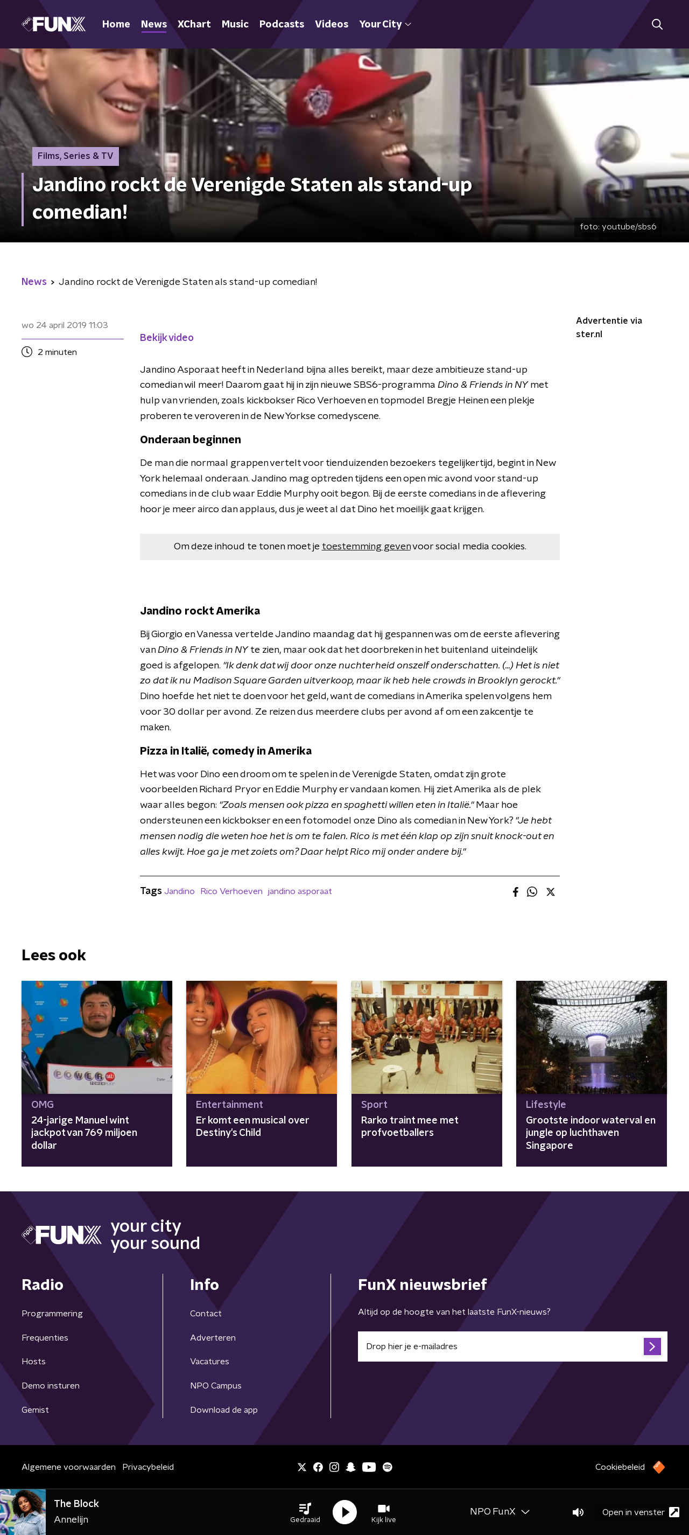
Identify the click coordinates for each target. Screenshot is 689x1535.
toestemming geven (366, 547)
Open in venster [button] (640, 1512)
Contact (206, 1313)
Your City (385, 25)
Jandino (179, 891)
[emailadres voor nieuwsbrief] (512, 1346)
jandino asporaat (300, 891)
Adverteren (213, 1338)
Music (235, 25)
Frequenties (45, 1338)
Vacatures (209, 1361)
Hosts (34, 1361)
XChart (194, 25)
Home (116, 25)
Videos (331, 25)
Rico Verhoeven (231, 891)
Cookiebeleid (620, 1467)
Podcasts (281, 25)
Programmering (52, 1313)
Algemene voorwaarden (69, 1467)
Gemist (35, 1410)
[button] (305, 1512)
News (154, 25)
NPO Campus (216, 1386)
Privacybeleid (148, 1467)
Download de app (224, 1410)
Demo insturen (51, 1386)
